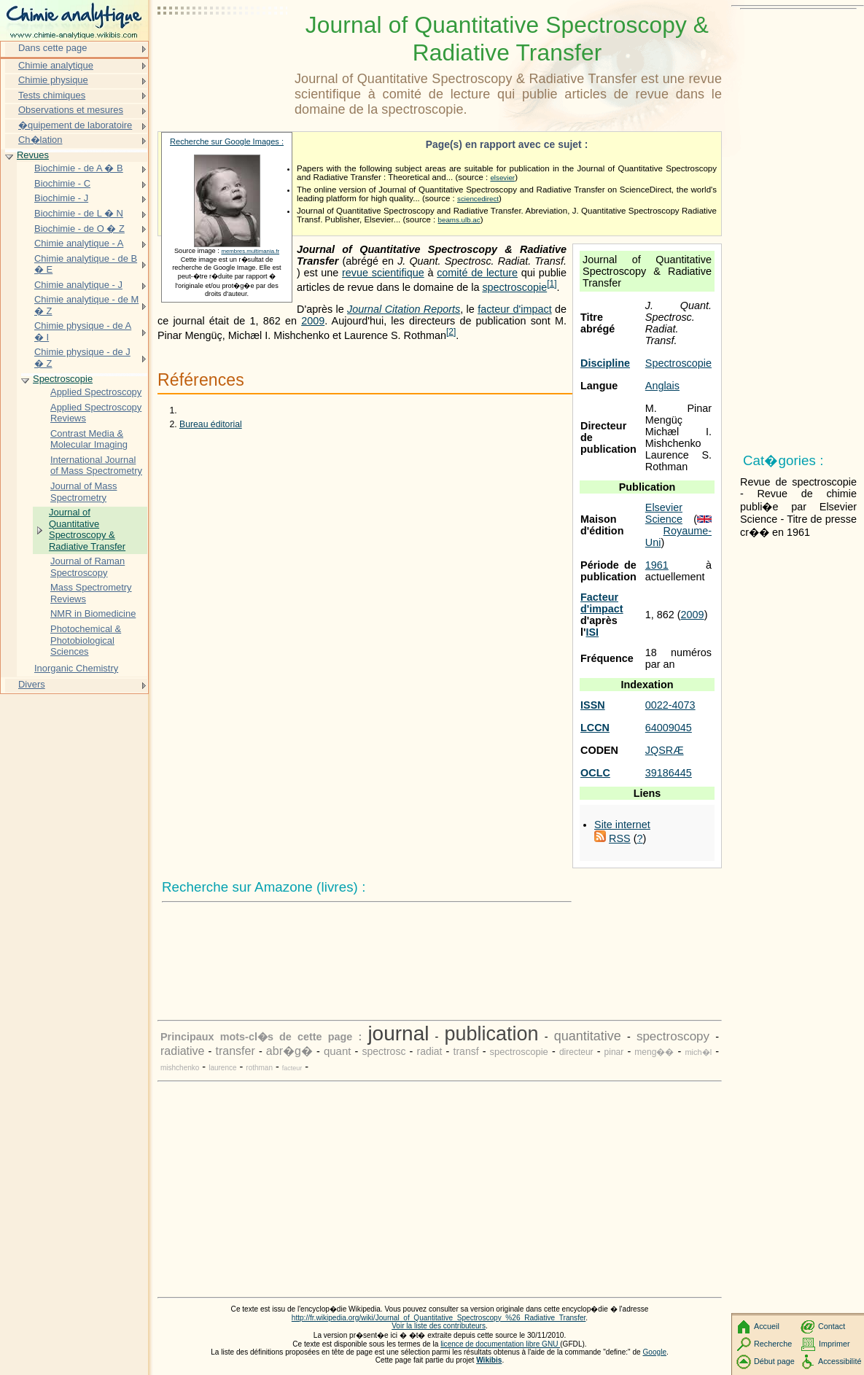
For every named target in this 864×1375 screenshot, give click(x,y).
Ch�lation (40, 139)
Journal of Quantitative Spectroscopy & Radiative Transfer (87, 529)
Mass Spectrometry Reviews (91, 593)
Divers (31, 684)
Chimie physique (53, 79)
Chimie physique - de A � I (82, 331)
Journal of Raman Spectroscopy (87, 567)
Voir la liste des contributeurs (439, 1326)
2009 (692, 614)
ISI (592, 632)
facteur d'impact (515, 309)
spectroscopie (514, 287)
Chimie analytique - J (78, 284)
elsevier (502, 178)
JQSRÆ (664, 750)
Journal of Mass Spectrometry (83, 491)
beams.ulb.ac (459, 220)
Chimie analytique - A (78, 243)
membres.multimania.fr (250, 251)
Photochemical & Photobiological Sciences (85, 640)
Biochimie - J (61, 197)
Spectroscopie (678, 363)
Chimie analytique (55, 65)
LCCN (595, 727)
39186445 (668, 773)
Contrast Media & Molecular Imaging (89, 439)
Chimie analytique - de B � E (85, 264)
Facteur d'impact (601, 603)
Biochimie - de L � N (78, 213)
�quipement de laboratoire (75, 125)
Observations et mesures (70, 109)
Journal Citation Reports (403, 309)
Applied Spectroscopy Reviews (95, 413)
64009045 (668, 727)
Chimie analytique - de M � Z (86, 305)
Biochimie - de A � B (78, 168)
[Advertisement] (223, 47)
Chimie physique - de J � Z (82, 357)
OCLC (595, 773)
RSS (620, 838)
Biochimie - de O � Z (79, 228)
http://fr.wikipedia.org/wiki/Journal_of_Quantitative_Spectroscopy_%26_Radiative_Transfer (439, 1318)
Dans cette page (52, 47)
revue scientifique (383, 272)
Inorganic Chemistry (76, 668)
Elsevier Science (663, 513)
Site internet (622, 824)
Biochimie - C (62, 183)
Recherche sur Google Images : (227, 141)
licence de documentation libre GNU (500, 1344)
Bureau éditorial (210, 424)
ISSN (592, 705)
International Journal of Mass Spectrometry (96, 465)
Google (655, 1352)
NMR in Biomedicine (93, 613)
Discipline (605, 363)
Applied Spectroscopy (95, 391)
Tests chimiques (51, 95)
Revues (33, 154)
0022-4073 (670, 705)
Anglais (662, 386)
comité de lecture (477, 272)
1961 (657, 565)
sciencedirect (478, 199)
